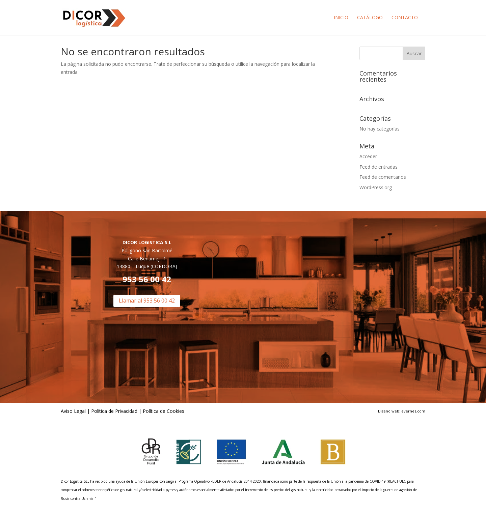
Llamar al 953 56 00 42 (147, 300)
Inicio (341, 18)
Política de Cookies (162, 411)
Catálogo (370, 18)
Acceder (368, 156)
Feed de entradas (378, 167)
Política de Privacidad (114, 411)
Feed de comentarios (382, 177)
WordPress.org (375, 187)
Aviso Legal (73, 411)
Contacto (405, 18)
